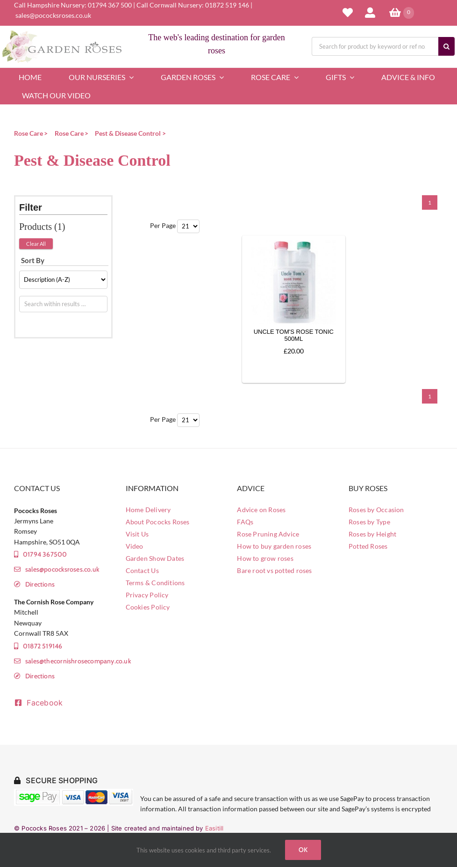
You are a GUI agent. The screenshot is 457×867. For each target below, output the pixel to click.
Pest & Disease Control (128, 133)
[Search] (446, 46)
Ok (303, 849)
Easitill (214, 828)
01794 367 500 (110, 5)
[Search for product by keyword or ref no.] (375, 46)
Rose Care (28, 133)
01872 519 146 (227, 5)
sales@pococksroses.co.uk (53, 15)
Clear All (36, 244)
